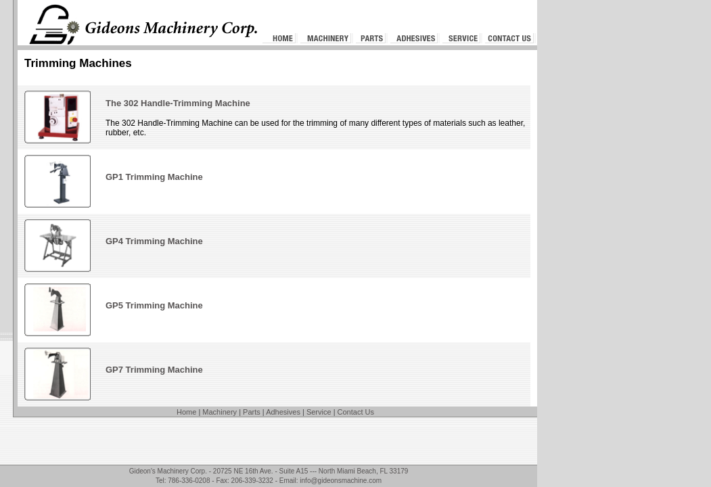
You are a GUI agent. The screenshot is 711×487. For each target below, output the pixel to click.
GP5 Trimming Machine (154, 305)
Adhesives (283, 412)
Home (186, 412)
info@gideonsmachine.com (341, 480)
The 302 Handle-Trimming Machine (178, 103)
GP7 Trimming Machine (154, 370)
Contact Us (356, 412)
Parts (251, 412)
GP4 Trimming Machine (154, 241)
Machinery (219, 412)
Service (318, 412)
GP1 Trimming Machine (154, 177)
